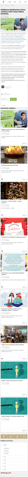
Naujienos (7, 5)
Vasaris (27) (6, 451)
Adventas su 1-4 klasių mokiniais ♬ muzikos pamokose (11, 202)
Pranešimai (12, 5)
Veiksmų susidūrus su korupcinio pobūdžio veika (12, 416)
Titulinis (2, 5)
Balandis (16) (6, 448)
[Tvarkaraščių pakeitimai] (15, 2)
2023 (5, 463)
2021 (5, 466)
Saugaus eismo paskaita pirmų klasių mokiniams (12, 344)
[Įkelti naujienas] (9, 2)
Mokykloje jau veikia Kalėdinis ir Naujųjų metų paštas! (13, 237)
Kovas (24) (6, 450)
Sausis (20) (6, 453)
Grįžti (4, 105)
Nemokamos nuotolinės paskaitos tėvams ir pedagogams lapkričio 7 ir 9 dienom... (11, 309)
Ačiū (13, 99)
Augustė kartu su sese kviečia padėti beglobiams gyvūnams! (12, 273)
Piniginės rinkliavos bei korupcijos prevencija (12, 380)
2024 (5, 460)
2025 (5, 456)
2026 (5, 444)
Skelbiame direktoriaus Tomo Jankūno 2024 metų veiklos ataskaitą (13, 130)
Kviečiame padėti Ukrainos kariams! (9, 165)
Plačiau (23, 143)
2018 (5, 469)
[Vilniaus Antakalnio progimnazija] (3, 1)
